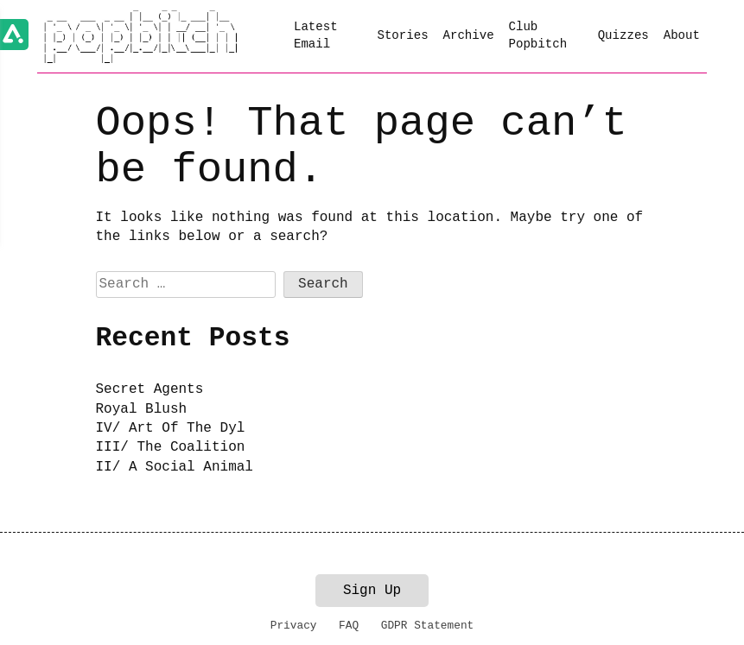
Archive (467, 35)
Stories (402, 35)
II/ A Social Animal (174, 467)
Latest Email (316, 35)
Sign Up (372, 590)
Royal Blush (142, 409)
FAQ (349, 625)
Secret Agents (150, 389)
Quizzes (623, 35)
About (682, 35)
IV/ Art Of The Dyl (170, 428)
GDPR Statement (427, 625)
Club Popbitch (538, 35)
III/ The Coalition (170, 447)
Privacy (293, 625)
